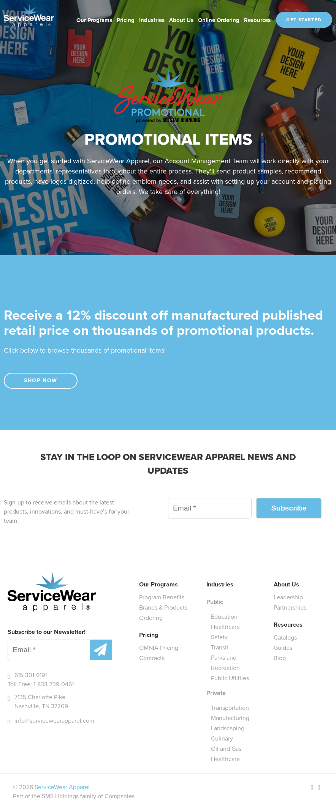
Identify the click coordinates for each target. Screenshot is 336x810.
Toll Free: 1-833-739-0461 (41, 684)
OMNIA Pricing (158, 647)
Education (224, 616)
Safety (219, 637)
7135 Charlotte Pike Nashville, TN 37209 (41, 702)
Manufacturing (230, 718)
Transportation (230, 707)
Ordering (151, 617)
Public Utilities (230, 678)
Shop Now (40, 381)
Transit (219, 647)
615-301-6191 (30, 675)
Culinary (222, 738)
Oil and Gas (226, 748)
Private (216, 693)
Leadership (288, 597)
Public (214, 601)
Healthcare (225, 626)
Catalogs (285, 637)
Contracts (152, 658)
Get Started (304, 19)
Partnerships (290, 607)
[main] (168, 270)
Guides (283, 647)
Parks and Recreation (225, 662)
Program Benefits (161, 597)
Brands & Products (163, 607)
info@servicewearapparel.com (54, 720)
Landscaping (227, 728)
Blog (280, 658)
